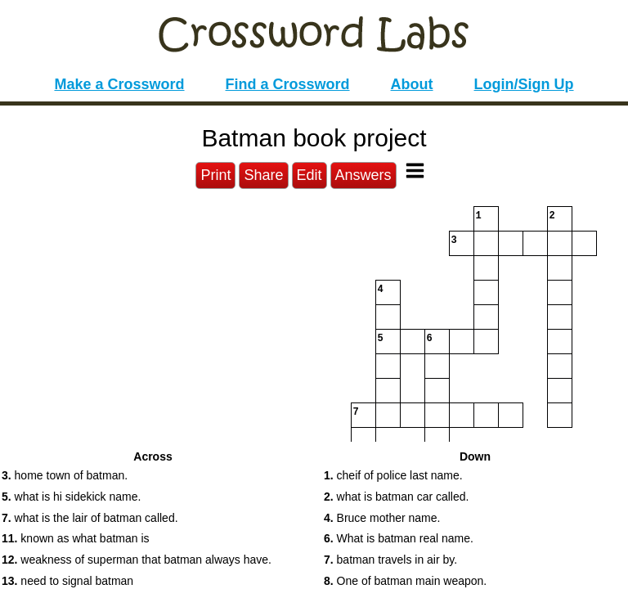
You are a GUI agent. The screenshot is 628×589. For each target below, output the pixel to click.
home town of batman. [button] (65, 475)
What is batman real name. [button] (398, 538)
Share (263, 175)
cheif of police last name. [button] (393, 475)
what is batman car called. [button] (396, 496)
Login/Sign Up (524, 84)
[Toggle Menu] (415, 170)
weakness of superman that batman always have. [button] (136, 559)
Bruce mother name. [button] (382, 517)
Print (215, 175)
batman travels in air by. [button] (390, 559)
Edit (309, 175)
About (412, 84)
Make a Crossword (119, 84)
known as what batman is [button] (76, 538)
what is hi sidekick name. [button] (71, 496)
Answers (363, 175)
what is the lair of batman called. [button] (90, 517)
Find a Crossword (288, 84)
